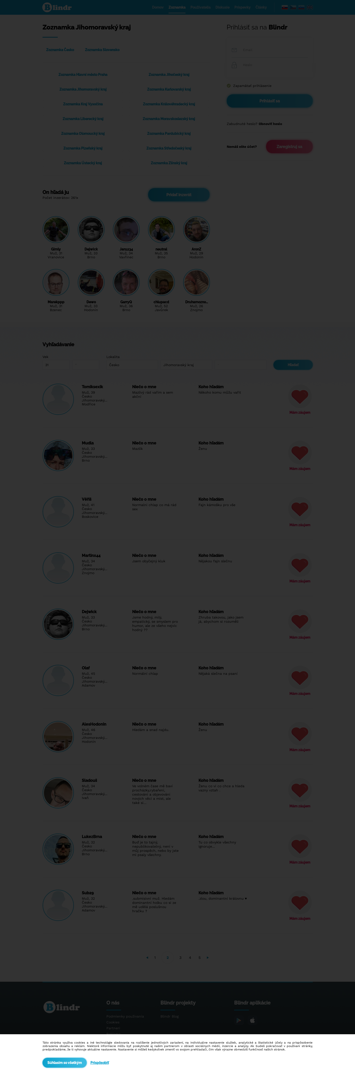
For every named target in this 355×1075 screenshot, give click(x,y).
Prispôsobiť (99, 1063)
